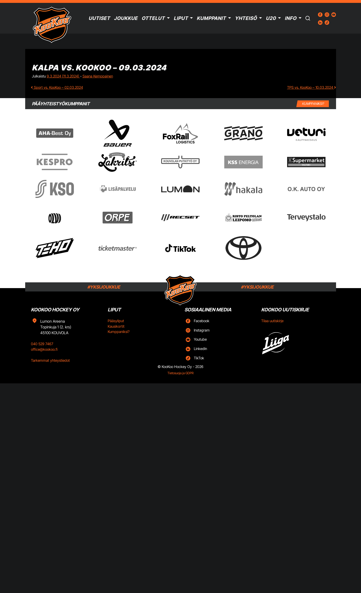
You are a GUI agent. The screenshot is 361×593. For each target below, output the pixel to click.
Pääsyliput (116, 321)
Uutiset (99, 18)
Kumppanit (211, 18)
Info (290, 18)
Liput (181, 18)
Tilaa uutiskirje (272, 321)
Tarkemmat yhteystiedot (50, 360)
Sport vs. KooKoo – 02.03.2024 (57, 87)
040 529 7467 (42, 344)
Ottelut (153, 18)
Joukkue (126, 18)
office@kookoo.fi (44, 349)
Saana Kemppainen (98, 76)
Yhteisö (246, 18)
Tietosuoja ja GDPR (180, 373)
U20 (271, 18)
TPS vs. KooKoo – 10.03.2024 (311, 87)
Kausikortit (116, 326)
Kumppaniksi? (119, 331)
